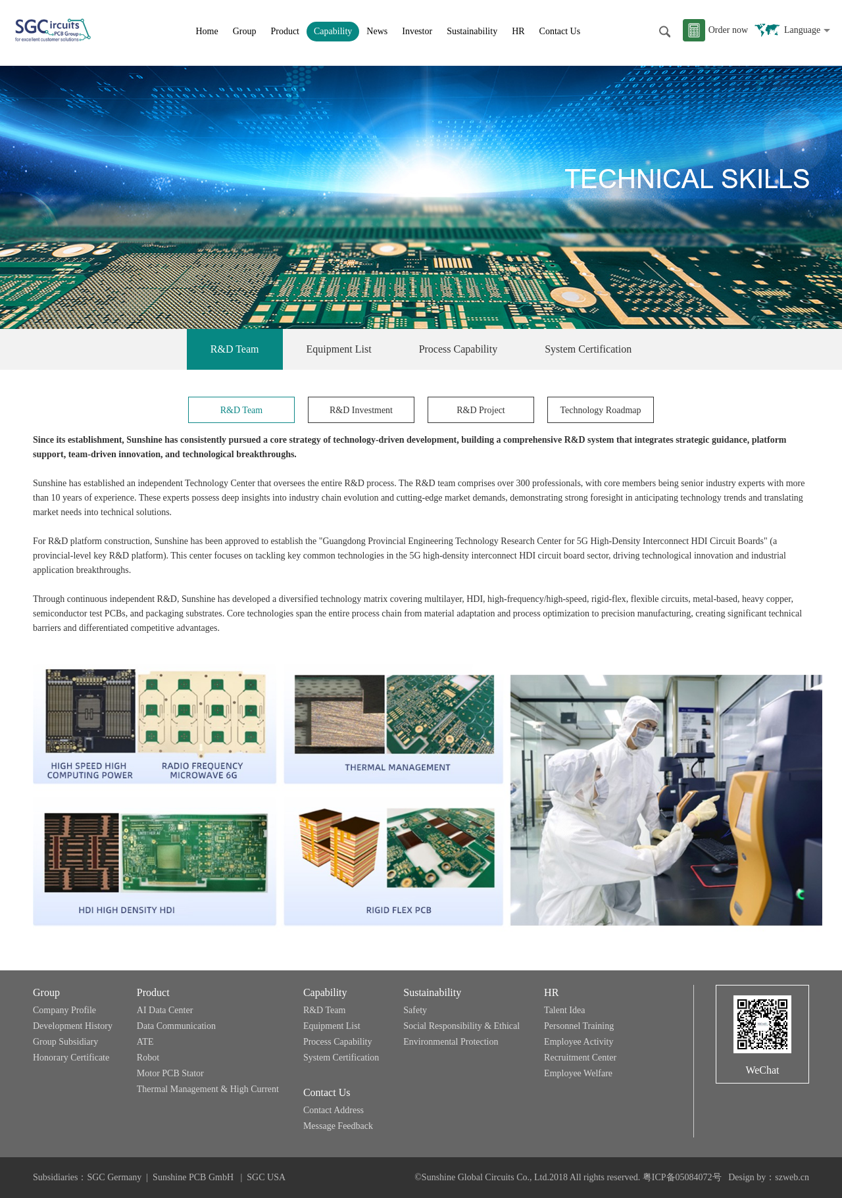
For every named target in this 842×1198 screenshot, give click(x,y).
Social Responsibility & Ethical (461, 1026)
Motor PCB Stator (170, 1073)
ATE (145, 1042)
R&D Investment (361, 410)
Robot (148, 1057)
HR (518, 31)
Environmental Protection (450, 1042)
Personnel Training (579, 1026)
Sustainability (472, 31)
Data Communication (176, 1026)
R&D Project (481, 410)
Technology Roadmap (600, 410)
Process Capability (458, 349)
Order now (728, 30)
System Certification (588, 349)
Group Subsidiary (65, 1042)
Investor (417, 31)
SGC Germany (114, 1177)
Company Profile (64, 1010)
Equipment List (339, 349)
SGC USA (266, 1177)
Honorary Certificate (71, 1057)
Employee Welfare (578, 1073)
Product (284, 31)
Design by (747, 1177)
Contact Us (560, 31)
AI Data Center (165, 1010)
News (376, 31)
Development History (72, 1026)
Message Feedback (338, 1126)
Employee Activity (578, 1042)
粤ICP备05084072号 (682, 1177)
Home (206, 31)
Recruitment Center (580, 1057)
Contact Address (333, 1110)
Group (245, 31)
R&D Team (234, 349)
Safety (415, 1010)
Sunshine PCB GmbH (194, 1177)
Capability (333, 31)
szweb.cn (792, 1177)
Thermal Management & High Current (208, 1089)
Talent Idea (564, 1010)
